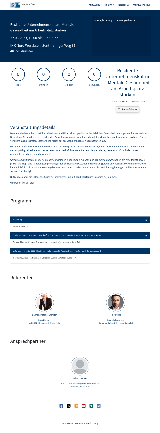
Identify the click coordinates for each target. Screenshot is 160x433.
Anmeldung (94, 5)
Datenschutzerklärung (86, 423)
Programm (109, 5)
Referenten (123, 5)
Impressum (68, 423)
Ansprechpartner (141, 5)
